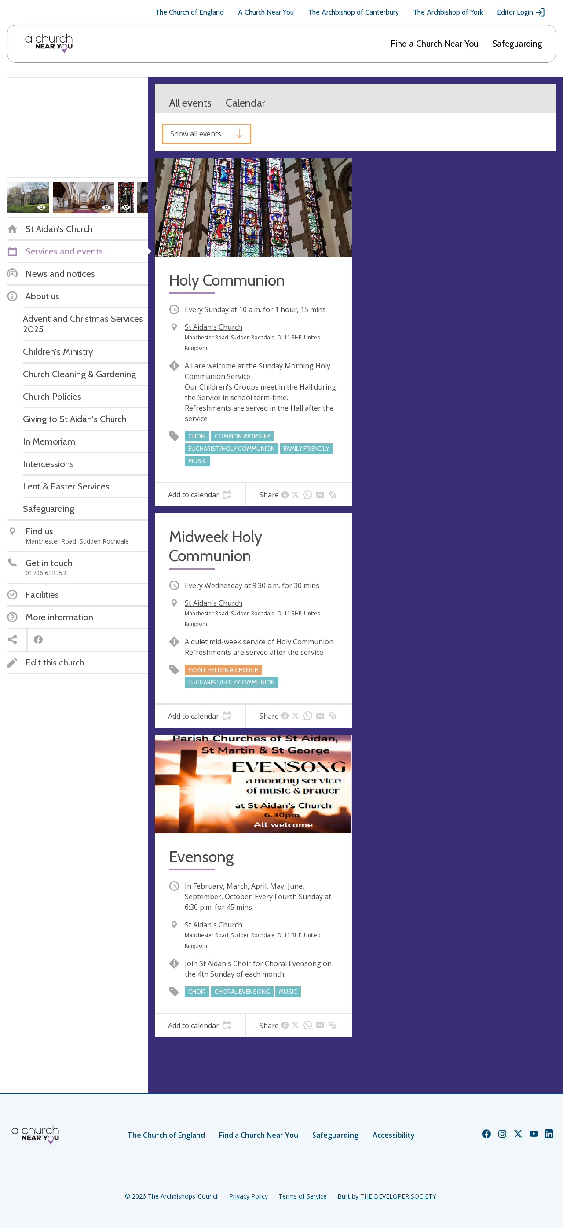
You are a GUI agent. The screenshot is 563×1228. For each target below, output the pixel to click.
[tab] (200, 494)
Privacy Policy (248, 1196)
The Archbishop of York (448, 12)
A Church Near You (266, 12)
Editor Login (521, 12)
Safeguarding (517, 43)
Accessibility (394, 1135)
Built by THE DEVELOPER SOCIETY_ (388, 1196)
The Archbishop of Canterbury (353, 12)
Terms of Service (302, 1196)
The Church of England (189, 12)
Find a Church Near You (434, 43)
